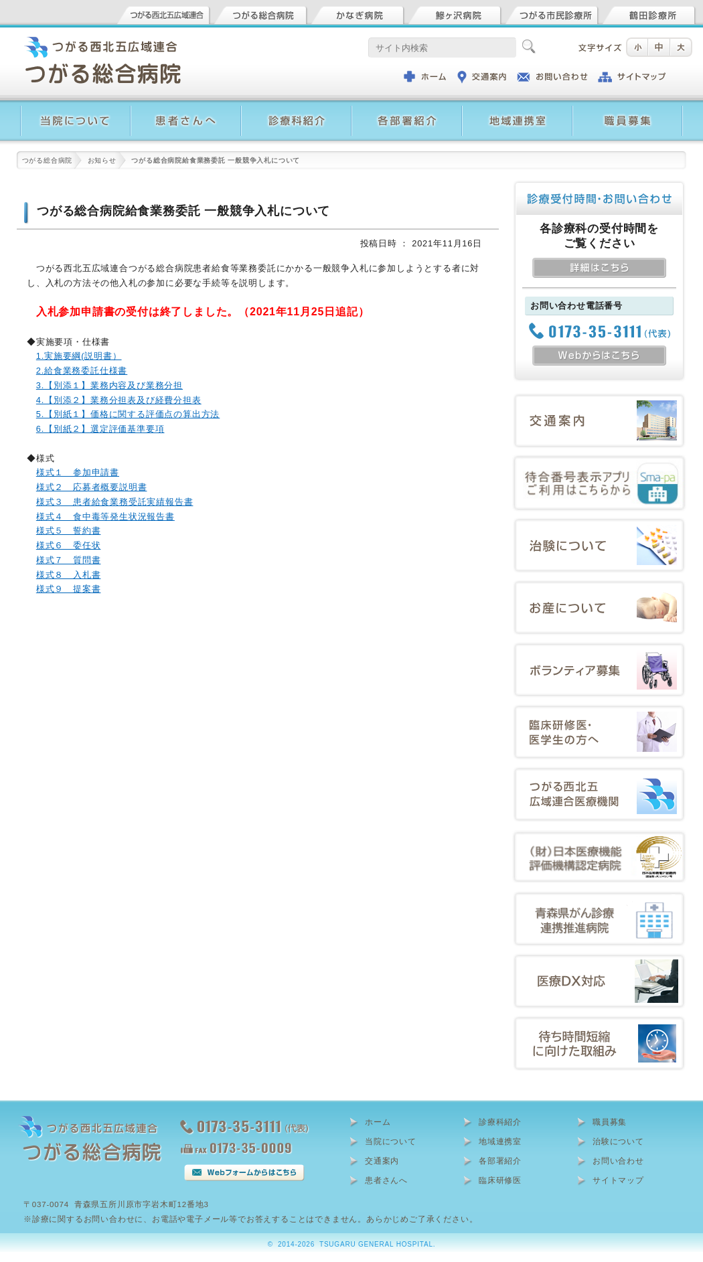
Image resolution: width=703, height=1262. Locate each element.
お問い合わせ (618, 1161)
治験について (618, 1141)
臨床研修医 (500, 1180)
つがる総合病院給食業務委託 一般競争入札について (183, 211)
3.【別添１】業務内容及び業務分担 (109, 385)
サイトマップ (618, 1180)
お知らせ (102, 160)
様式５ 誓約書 (68, 531)
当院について (390, 1141)
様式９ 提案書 (68, 589)
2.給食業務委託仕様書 (81, 371)
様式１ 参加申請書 (77, 472)
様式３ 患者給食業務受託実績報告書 (114, 502)
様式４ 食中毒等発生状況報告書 (105, 516)
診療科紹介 (500, 1122)
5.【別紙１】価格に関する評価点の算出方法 (128, 414)
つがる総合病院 (47, 160)
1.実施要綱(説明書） (79, 356)
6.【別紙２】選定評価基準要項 (100, 429)
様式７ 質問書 (68, 560)
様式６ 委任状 (68, 545)
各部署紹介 (500, 1161)
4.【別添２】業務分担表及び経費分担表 (119, 400)
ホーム (377, 1122)
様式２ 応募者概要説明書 (91, 487)
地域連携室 (500, 1141)
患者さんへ (386, 1180)
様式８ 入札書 (68, 575)
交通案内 (382, 1161)
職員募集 (610, 1122)
